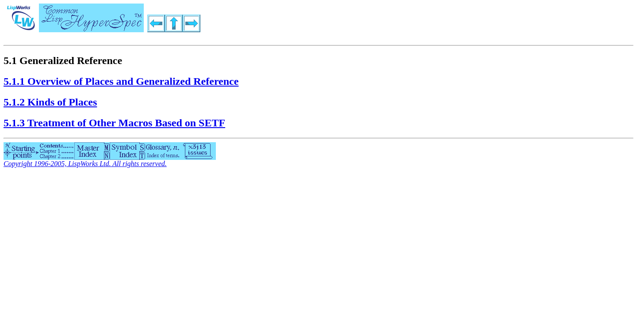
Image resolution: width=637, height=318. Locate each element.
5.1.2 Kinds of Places (50, 102)
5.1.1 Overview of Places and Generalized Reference (121, 81)
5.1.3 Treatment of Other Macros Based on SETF (114, 123)
